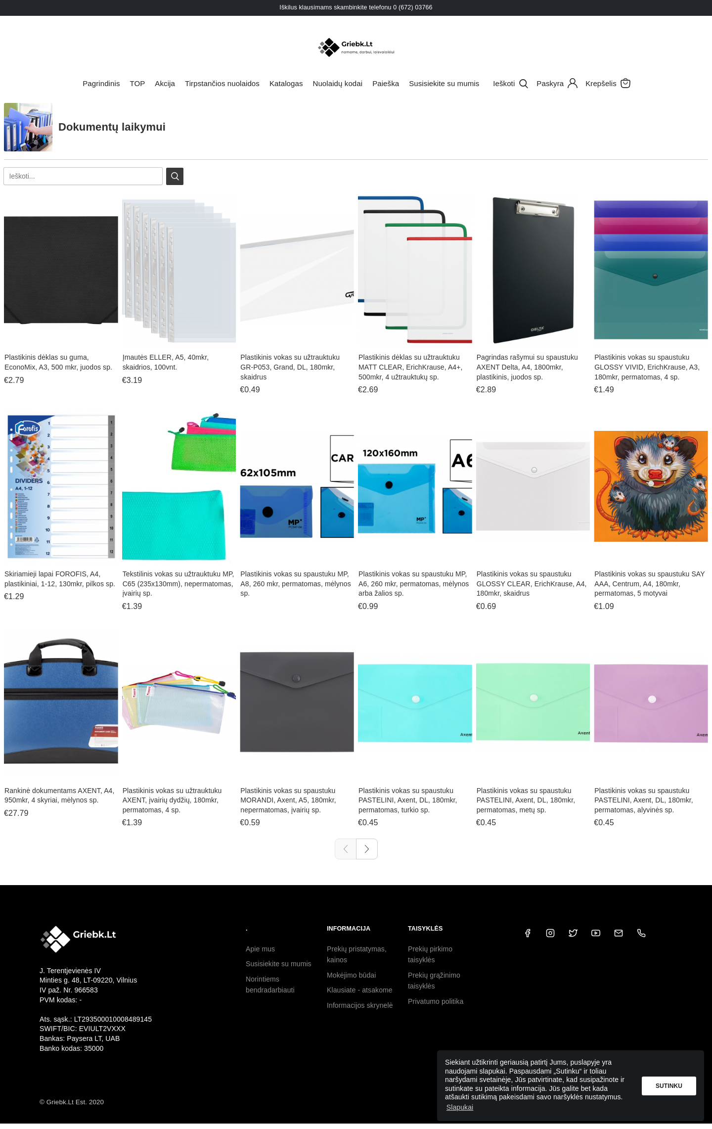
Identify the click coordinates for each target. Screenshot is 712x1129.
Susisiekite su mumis (444, 83)
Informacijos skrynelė (360, 1005)
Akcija (165, 83)
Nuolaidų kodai (338, 83)
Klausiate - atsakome (360, 990)
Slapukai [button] (460, 1107)
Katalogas (286, 83)
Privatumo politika (435, 1001)
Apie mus (260, 949)
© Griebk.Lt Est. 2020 (72, 1102)
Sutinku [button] (669, 1085)
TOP (137, 83)
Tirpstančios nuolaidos (222, 83)
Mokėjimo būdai (351, 975)
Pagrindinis (101, 83)
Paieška (385, 83)
